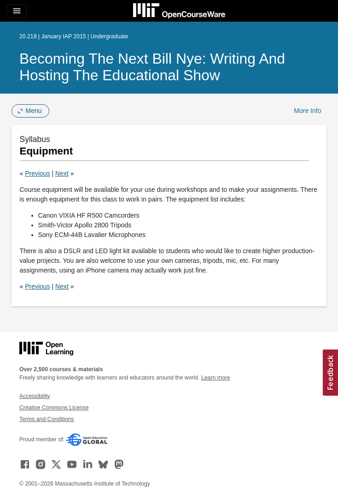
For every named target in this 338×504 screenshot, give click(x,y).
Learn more (215, 377)
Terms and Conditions (46, 419)
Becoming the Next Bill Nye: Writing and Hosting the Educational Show (152, 66)
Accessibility (34, 396)
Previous (37, 173)
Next (62, 173)
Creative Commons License (53, 407)
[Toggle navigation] (16, 11)
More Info (307, 110)
